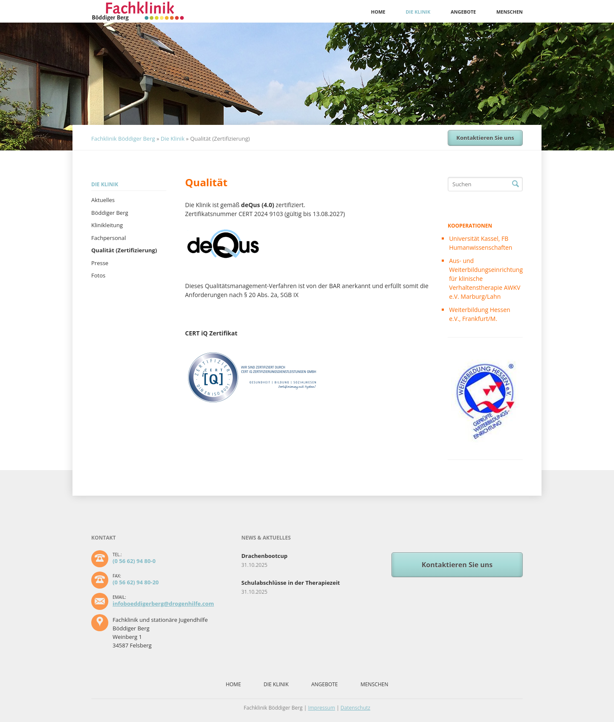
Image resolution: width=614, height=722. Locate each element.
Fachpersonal (108, 238)
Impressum (321, 707)
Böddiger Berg (109, 213)
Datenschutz (356, 707)
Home (378, 12)
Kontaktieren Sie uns (485, 138)
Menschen (509, 12)
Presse (99, 263)
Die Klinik (417, 12)
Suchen (515, 184)
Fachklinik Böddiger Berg (123, 138)
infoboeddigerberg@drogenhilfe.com (163, 603)
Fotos (98, 275)
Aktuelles (103, 200)
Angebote (463, 12)
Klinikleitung (107, 225)
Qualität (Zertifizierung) (124, 250)
